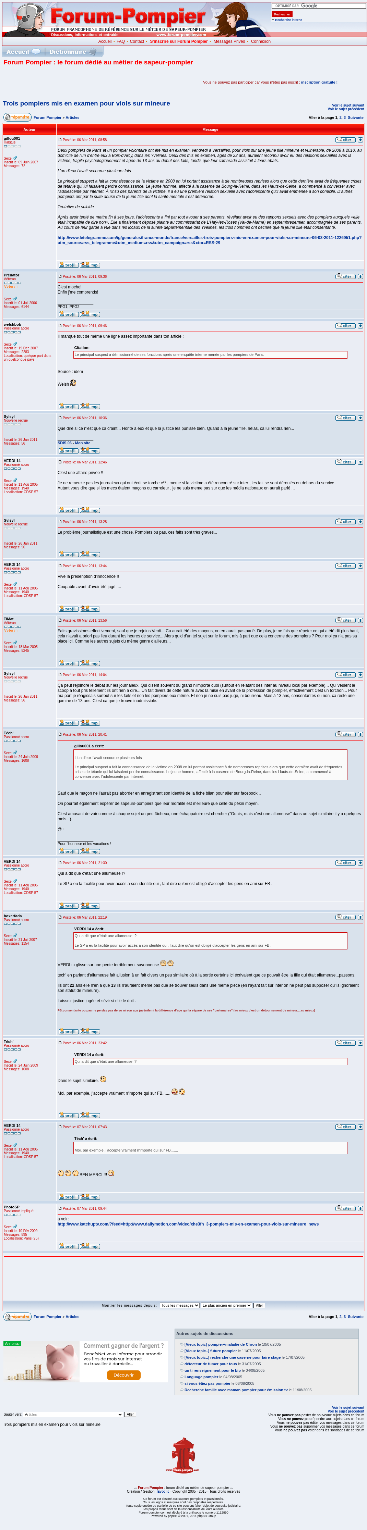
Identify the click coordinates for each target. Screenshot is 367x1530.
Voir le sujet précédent (346, 109)
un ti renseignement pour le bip (213, 1370)
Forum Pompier (47, 117)
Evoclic (163, 1491)
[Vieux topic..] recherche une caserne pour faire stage (233, 1357)
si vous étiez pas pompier (207, 1383)
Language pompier (201, 1377)
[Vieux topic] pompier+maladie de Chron (221, 1344)
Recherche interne (288, 20)
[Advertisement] (83, 82)
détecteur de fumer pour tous (211, 1364)
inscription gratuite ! (319, 82)
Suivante (356, 117)
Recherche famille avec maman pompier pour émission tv (236, 1390)
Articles (72, 117)
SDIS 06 (65, 443)
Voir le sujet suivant (348, 105)
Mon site (83, 443)
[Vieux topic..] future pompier (211, 1351)
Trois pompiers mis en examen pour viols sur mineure (86, 103)
